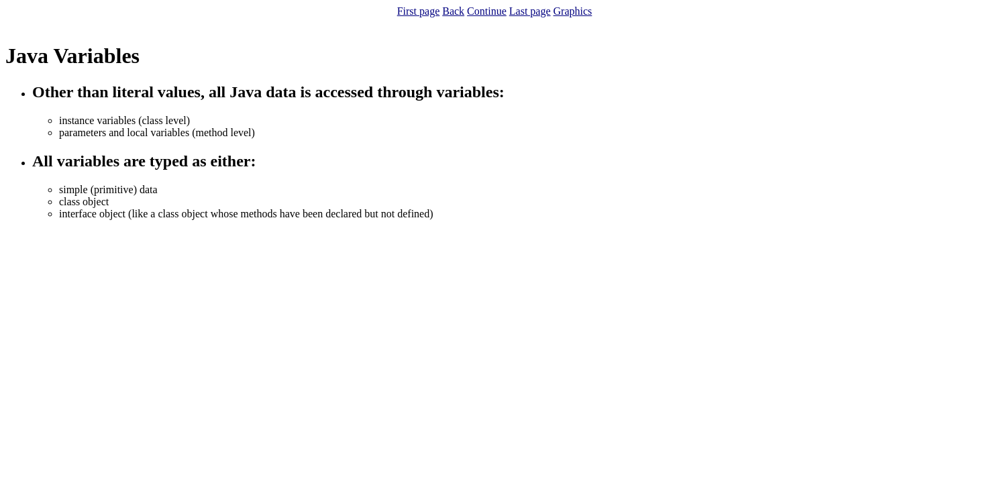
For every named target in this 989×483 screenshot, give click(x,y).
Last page (530, 11)
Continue (487, 11)
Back (453, 11)
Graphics (573, 11)
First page (418, 11)
